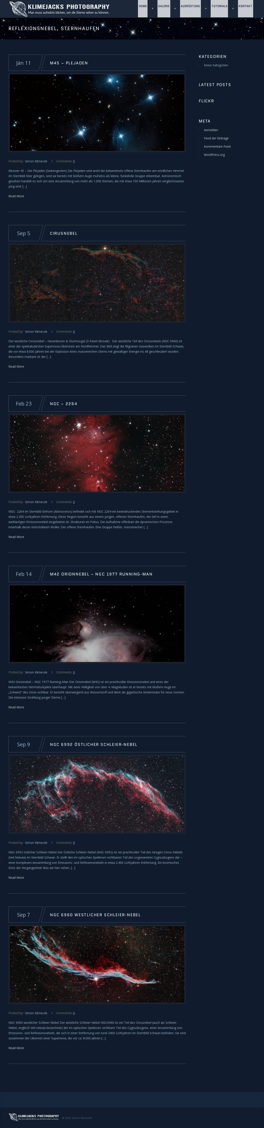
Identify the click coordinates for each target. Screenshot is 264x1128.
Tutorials (219, 9)
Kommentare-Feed (217, 146)
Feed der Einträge (216, 138)
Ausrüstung (189, 9)
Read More (16, 196)
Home (141, 9)
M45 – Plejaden (69, 63)
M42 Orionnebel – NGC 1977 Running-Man (101, 574)
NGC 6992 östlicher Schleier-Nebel (93, 744)
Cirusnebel (63, 233)
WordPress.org (214, 155)
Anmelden (211, 130)
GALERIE (162, 9)
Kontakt (245, 9)
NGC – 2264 (63, 403)
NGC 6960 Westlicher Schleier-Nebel (95, 915)
